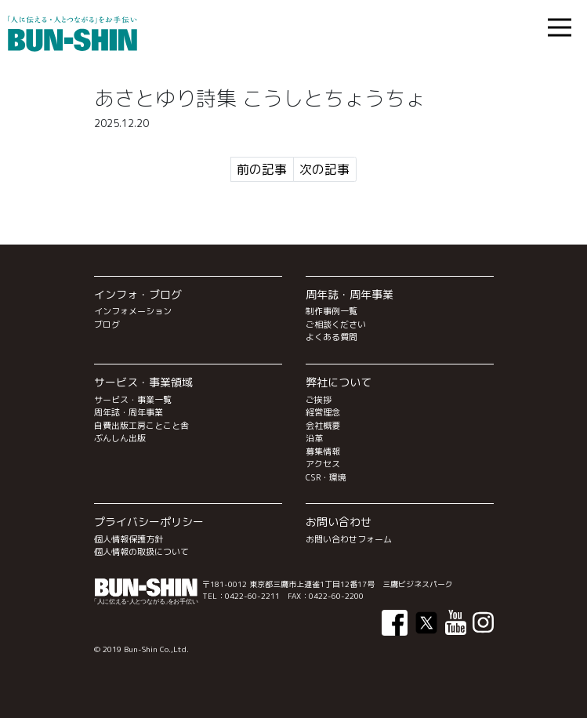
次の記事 (324, 169)
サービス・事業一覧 (133, 399)
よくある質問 (331, 337)
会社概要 (323, 425)
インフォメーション (133, 311)
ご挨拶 (319, 399)
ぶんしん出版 (120, 438)
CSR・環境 (326, 477)
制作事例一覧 (331, 311)
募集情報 (323, 451)
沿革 (314, 438)
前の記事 (262, 169)
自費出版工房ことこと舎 (141, 425)
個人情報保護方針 (128, 539)
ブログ (107, 324)
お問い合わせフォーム (349, 539)
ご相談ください (336, 324)
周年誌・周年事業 (128, 412)
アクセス (323, 464)
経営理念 (323, 412)
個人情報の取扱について (141, 552)
